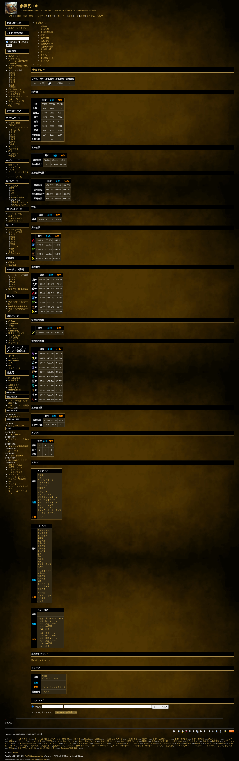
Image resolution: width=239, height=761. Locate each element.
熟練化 (40, 559)
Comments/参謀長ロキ (66, 712)
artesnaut (16, 752)
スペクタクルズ (44, 494)
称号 (10, 151)
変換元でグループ (20, 202)
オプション (13, 146)
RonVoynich (13, 361)
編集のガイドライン (17, 28)
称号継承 (14, 153)
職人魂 (40, 567)
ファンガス (13, 474)
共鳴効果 (12, 156)
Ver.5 (12, 277)
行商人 (11, 262)
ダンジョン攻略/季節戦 (18, 446)
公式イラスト (14, 253)
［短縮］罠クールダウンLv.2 (50, 618)
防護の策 (41, 543)
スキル (44, 55)
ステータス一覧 (15, 177)
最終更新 (90, 16)
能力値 (44, 26)
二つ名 (11, 169)
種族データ (13, 165)
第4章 (12, 80)
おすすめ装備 (14, 94)
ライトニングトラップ (47, 507)
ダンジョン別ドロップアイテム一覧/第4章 (52, 739)
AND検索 (11, 42)
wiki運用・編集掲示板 (18, 306)
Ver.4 (12, 279)
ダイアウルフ (14, 469)
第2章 (12, 75)
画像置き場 (13, 387)
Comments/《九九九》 (18, 460)
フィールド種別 (15, 218)
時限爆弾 (41, 488)
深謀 (39, 581)
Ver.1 (12, 287)
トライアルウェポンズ (27, 748)
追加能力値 (46, 49)
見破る (40, 556)
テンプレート (14, 383)
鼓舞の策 (41, 548)
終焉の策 (41, 578)
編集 (19, 16)
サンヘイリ (13, 358)
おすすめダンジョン (17, 92)
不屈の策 (41, 546)
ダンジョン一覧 (15, 214)
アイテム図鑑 (14, 123)
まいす (11, 356)
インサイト (42, 535)
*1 (44, 561)
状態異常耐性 (47, 46)
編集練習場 (13, 380)
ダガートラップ (44, 483)
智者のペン (42, 573)
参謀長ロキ (29, 6)
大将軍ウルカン (15, 467)
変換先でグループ (20, 205)
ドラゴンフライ (15, 472)
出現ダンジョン (48, 58)
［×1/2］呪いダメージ (47, 621)
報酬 (12, 248)
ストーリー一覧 (15, 230)
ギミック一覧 (14, 103)
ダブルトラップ (44, 564)
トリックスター (44, 586)
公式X (11, 326)
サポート (14, 195)
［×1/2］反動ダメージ (47, 624)
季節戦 (13, 87)
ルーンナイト (14, 451)
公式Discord (13, 323)
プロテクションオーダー (48, 497)
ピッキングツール (50, 678)
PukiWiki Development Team (34, 756)
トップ (9, 16)
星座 (12, 85)
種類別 (13, 125)
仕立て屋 (12, 265)
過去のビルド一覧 (16, 101)
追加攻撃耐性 (47, 32)
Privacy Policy (33, 759)
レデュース (42, 492)
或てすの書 (13, 343)
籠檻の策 (41, 576)
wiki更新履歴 (14, 385)
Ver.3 (12, 282)
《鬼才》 (46, 691)
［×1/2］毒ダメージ (46, 633)
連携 (39, 554)
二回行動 (41, 593)
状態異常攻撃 (47, 43)
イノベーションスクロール (54, 687)
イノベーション (44, 584)
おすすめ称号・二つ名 (18, 96)
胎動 (10, 481)
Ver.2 (12, 284)
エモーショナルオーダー (48, 502)
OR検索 (23, 42)
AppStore (12, 328)
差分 (31, 16)
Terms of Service (43, 759)
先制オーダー (43, 530)
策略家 (40, 538)
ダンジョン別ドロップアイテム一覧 (18, 128)
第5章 (12, 82)
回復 (12, 190)
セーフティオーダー (46, 500)
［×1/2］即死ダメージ (47, 638)
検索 (82, 16)
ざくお (11, 363)
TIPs (10, 106)
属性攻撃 (45, 38)
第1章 (12, 73)
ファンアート (14, 340)
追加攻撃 (45, 29)
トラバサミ (42, 485)
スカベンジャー (44, 595)
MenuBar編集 (14, 378)
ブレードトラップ (45, 505)
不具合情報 (13, 338)
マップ (11, 251)
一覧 (76, 16)
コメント (40, 64)
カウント (45, 52)
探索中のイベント (16, 221)
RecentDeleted (14, 390)
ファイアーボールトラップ (49, 510)
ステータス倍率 (17, 197)
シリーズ (14, 246)
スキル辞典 (13, 185)
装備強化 (14, 149)
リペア (40, 517)
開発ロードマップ (16, 333)
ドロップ (45, 60)
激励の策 (41, 541)
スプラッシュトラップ (47, 513)
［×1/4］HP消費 (44, 643)
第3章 (12, 77)
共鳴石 (45, 676)
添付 (51, 16)
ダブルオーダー (44, 571)
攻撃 (12, 188)
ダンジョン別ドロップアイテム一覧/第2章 (18, 478)
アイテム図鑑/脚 (15, 455)
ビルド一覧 (13, 99)
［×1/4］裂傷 (43, 646)
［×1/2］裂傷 (43, 629)
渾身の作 (41, 589)
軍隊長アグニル (15, 465)
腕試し (40, 561)
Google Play (13, 331)
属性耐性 (45, 40)
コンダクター (43, 533)
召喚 (12, 193)
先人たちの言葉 (15, 232)
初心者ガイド (14, 56)
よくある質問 (14, 335)
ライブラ (41, 477)
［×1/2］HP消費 (44, 626)
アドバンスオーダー (46, 480)
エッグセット (14, 484)
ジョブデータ (14, 167)
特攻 (43, 35)
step (10, 365)
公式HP (11, 321)
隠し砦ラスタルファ (40, 660)
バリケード (42, 601)
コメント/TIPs (14, 434)
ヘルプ (100, 16)
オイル (40, 475)
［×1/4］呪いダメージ (47, 635)
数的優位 (41, 598)
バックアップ (41, 16)
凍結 (25, 16)
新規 (70, 16)
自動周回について (16, 89)
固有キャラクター (16, 425)
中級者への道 (14, 58)
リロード (59, 16)
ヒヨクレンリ (14, 368)
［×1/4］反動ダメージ (47, 641)
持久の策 (41, 551)
